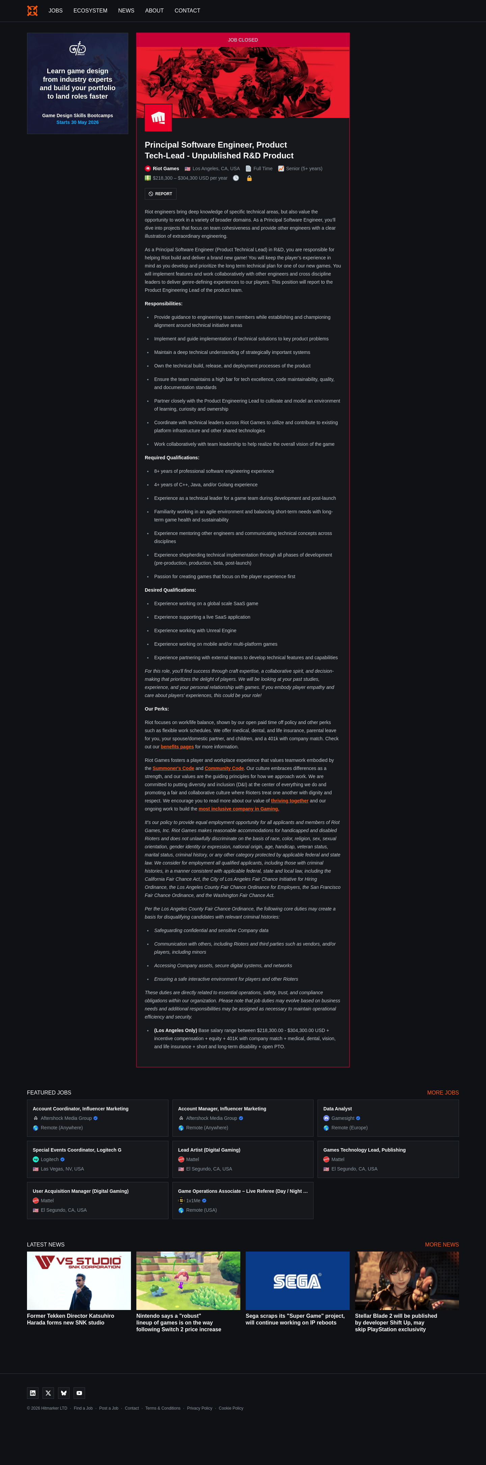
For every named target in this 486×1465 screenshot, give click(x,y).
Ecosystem (90, 11)
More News (442, 1245)
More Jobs (443, 1093)
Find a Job (83, 1408)
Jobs (56, 11)
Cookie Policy (231, 1408)
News (126, 11)
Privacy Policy (199, 1408)
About (154, 11)
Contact (187, 11)
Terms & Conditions (163, 1408)
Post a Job (108, 1408)
